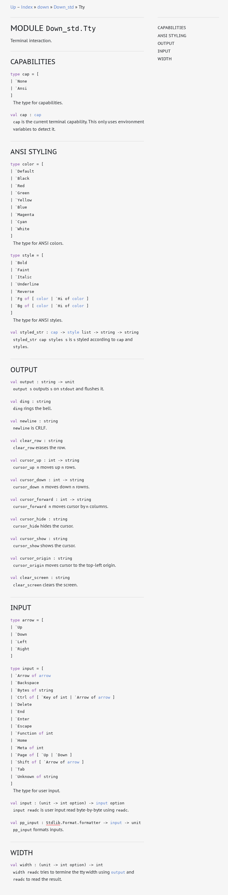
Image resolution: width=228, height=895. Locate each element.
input (102, 803)
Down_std (64, 7)
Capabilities (172, 27)
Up (13, 7)
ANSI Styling (172, 35)
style (73, 332)
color (42, 298)
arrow (45, 675)
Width (165, 58)
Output (166, 43)
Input (164, 51)
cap (37, 115)
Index (27, 7)
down (43, 7)
